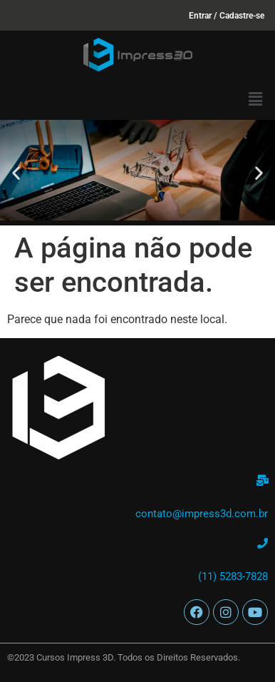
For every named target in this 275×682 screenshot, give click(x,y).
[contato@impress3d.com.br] (262, 480)
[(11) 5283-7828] (262, 543)
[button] (256, 99)
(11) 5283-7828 (233, 576)
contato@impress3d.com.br (201, 513)
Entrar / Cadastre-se (226, 16)
